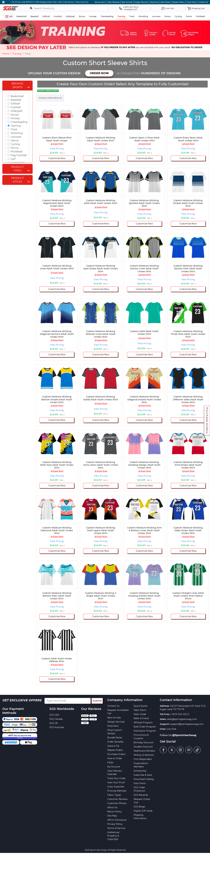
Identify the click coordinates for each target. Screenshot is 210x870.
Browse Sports (17, 85)
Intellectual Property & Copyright (113, 835)
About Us (112, 807)
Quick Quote (140, 706)
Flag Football (18, 155)
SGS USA (54, 714)
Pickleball (16, 151)
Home (5, 53)
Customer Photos (116, 803)
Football (16, 107)
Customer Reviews (117, 799)
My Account (100, 2)
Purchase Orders (207, 420)
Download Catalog (144, 779)
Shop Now (154, 2)
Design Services (141, 2)
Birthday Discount (143, 742)
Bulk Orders (165, 2)
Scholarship (140, 770)
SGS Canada (56, 719)
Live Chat (171, 729)
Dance (15, 140)
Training (16, 53)
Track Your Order (116, 778)
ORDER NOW (99, 73)
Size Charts (140, 783)
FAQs (110, 762)
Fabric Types (114, 795)
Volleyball (16, 110)
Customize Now (56, 158)
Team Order (140, 714)
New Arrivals (127, 2)
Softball (15, 103)
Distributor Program (145, 730)
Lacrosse (16, 136)
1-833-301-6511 (180, 714)
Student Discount (143, 746)
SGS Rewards (141, 795)
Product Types (17, 168)
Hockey (15, 118)
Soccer (15, 114)
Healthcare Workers (144, 750)
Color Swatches (115, 786)
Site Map (112, 815)
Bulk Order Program (145, 726)
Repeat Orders (178, 2)
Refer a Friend (141, 718)
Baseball (16, 99)
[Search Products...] (67, 8)
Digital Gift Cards (143, 810)
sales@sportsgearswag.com (182, 719)
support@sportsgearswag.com (187, 724)
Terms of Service (116, 828)
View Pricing (57, 148)
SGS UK (53, 723)
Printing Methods (116, 790)
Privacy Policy (115, 824)
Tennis (15, 147)
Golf (13, 158)
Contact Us (203, 2)
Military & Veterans (144, 755)
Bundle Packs (114, 737)
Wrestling (17, 133)
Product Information (49, 98)
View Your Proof (116, 782)
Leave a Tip (113, 746)
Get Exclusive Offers (21, 700)
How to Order (114, 758)
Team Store (140, 710)
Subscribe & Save (143, 775)
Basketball (17, 96)
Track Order (191, 2)
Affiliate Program (143, 722)
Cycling (15, 144)
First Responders (143, 759)
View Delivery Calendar (114, 772)
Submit (97, 700)
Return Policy (114, 811)
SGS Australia (56, 727)
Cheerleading (19, 122)
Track (14, 129)
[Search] (31, 8)
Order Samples (113, 2)
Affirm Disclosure (116, 819)
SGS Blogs (139, 806)
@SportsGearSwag (184, 735)
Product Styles (17, 180)
